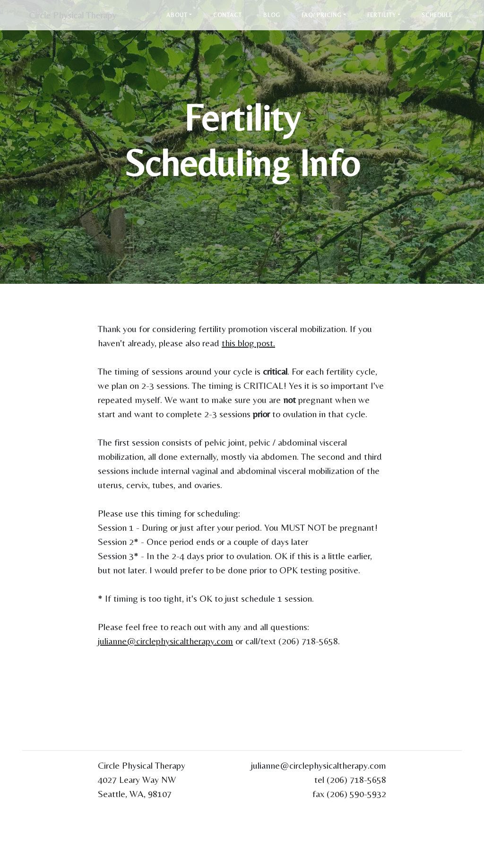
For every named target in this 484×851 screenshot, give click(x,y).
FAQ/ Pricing (322, 15)
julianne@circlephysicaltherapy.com (165, 640)
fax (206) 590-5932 (349, 793)
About (177, 15)
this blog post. (248, 342)
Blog (271, 15)
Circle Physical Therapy (75, 15)
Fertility (381, 15)
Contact (227, 15)
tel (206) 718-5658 (350, 779)
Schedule (437, 15)
